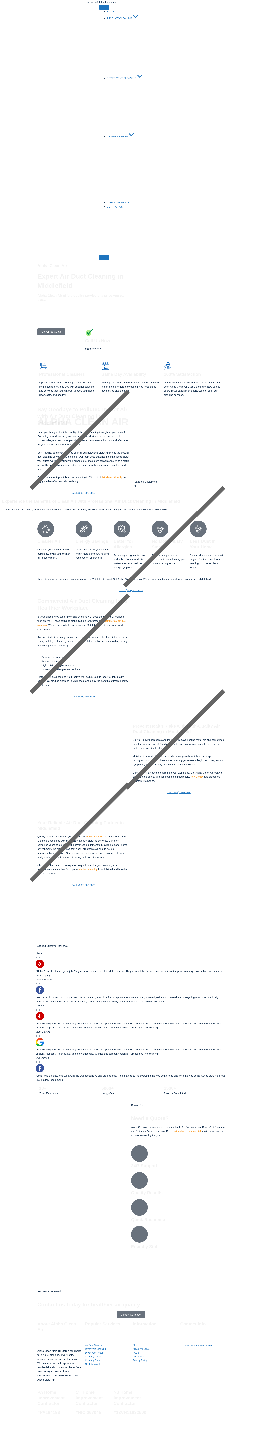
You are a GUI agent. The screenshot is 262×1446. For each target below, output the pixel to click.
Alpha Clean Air (95, 836)
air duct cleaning (89, 869)
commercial (196, 1131)
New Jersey (198, 776)
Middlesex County (113, 477)
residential (179, 1131)
